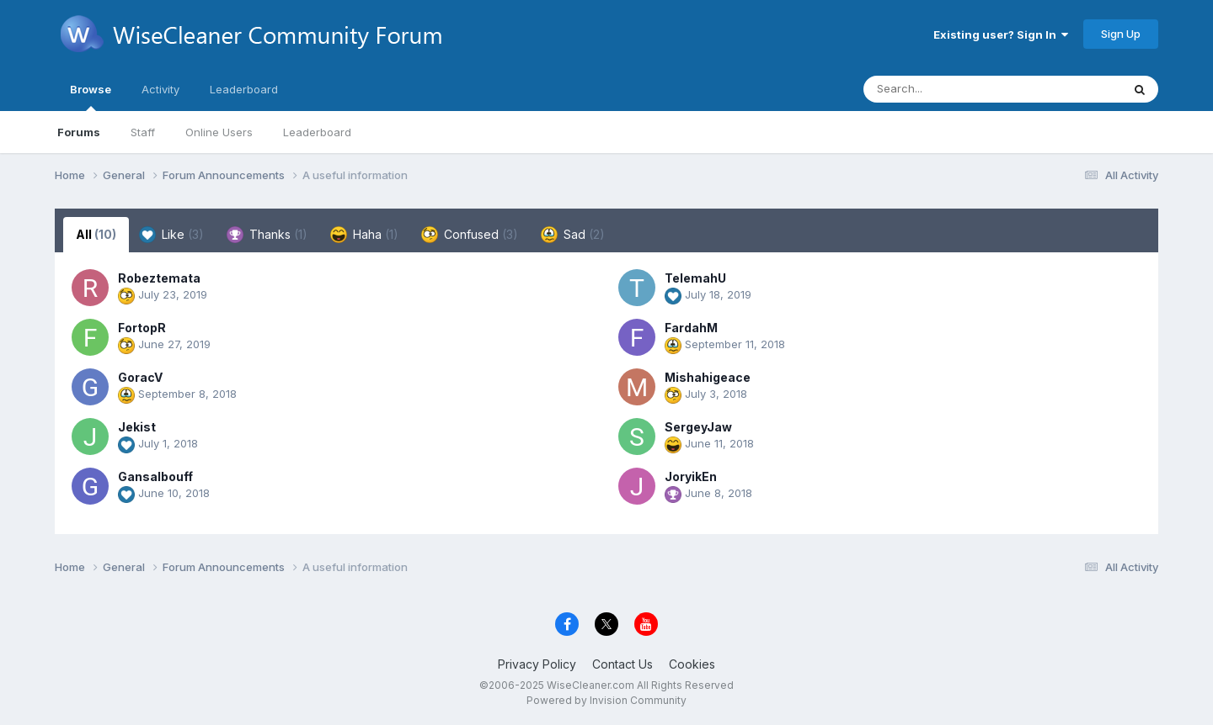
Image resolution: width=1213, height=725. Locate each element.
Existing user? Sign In (1000, 34)
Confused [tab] (469, 234)
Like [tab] (171, 234)
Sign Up (1121, 33)
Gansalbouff (155, 476)
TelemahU (695, 278)
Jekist (137, 427)
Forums (78, 132)
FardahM (691, 327)
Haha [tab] (364, 234)
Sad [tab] (573, 234)
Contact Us (622, 664)
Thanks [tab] (267, 234)
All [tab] (96, 234)
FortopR (142, 327)
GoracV (140, 377)
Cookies (692, 664)
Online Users (219, 132)
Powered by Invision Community (606, 700)
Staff (143, 132)
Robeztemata (159, 278)
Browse (90, 96)
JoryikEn (691, 476)
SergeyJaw (698, 427)
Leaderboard (317, 132)
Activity (160, 89)
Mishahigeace (708, 377)
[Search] (946, 89)
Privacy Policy (537, 664)
